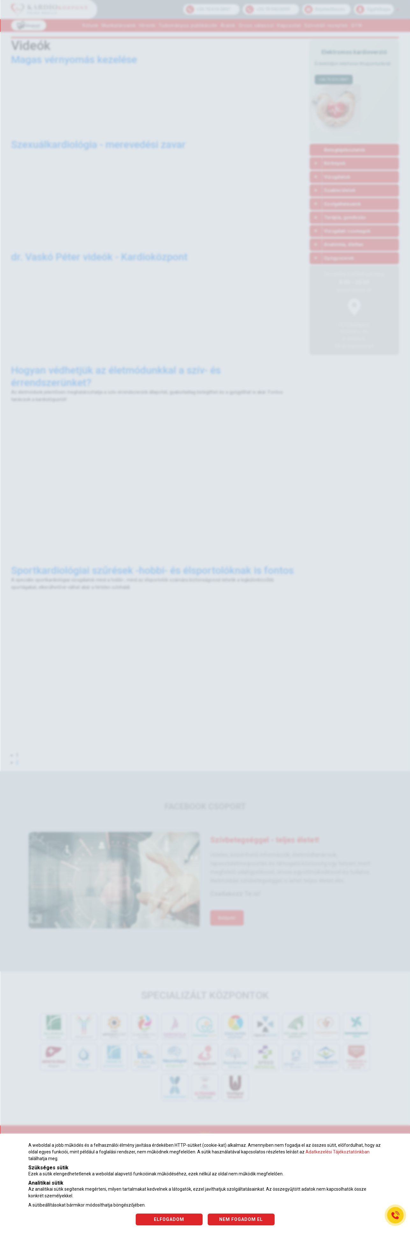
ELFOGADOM (169, 1219)
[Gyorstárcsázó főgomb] (395, 1215)
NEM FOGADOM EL (241, 1219)
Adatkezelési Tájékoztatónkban (338, 1151)
